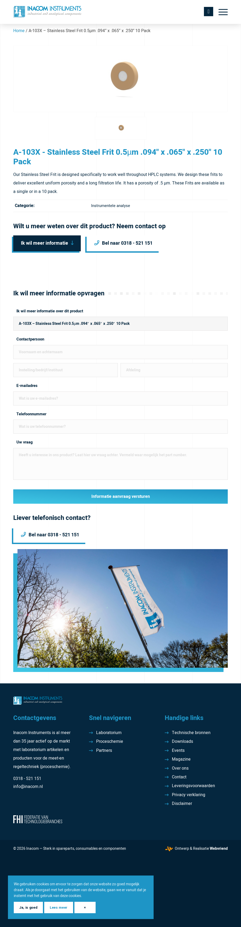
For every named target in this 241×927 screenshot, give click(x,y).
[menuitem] (220, 12)
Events (178, 750)
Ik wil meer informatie (44, 243)
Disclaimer (182, 803)
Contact (179, 777)
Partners (104, 750)
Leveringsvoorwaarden (193, 786)
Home (19, 31)
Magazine (181, 759)
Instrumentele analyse (110, 206)
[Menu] (220, 12)
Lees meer (59, 907)
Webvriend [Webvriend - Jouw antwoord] (219, 848)
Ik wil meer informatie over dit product (49, 311)
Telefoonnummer (31, 414)
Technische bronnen (191, 733)
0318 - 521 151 (27, 778)
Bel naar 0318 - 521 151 (127, 243)
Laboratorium (109, 733)
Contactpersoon (30, 339)
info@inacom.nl (28, 786)
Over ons (180, 768)
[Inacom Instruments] (47, 12)
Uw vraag (24, 442)
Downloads (182, 741)
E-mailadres (27, 385)
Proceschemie (109, 741)
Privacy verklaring (188, 795)
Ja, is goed (28, 907)
